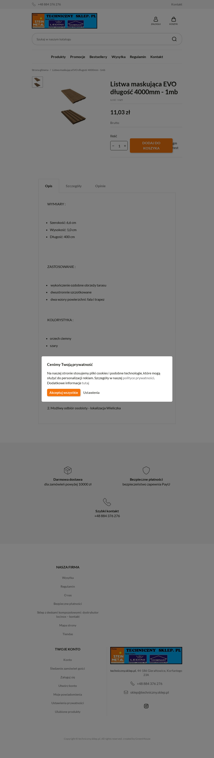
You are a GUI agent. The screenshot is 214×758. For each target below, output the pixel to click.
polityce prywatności (141, 378)
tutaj (86, 383)
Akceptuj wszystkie (63, 392)
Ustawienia (91, 392)
